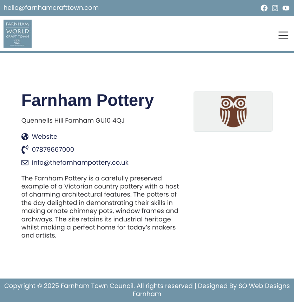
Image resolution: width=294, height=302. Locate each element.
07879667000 (47, 149)
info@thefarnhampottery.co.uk (75, 162)
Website (39, 136)
